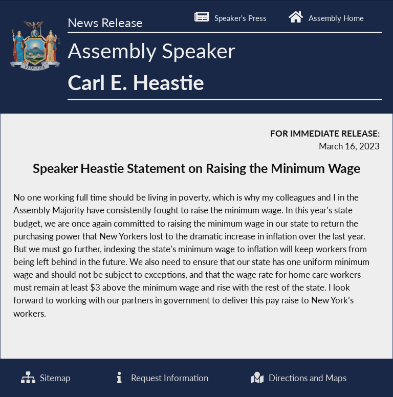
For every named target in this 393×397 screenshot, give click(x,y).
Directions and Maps (298, 377)
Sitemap (46, 377)
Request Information (160, 377)
